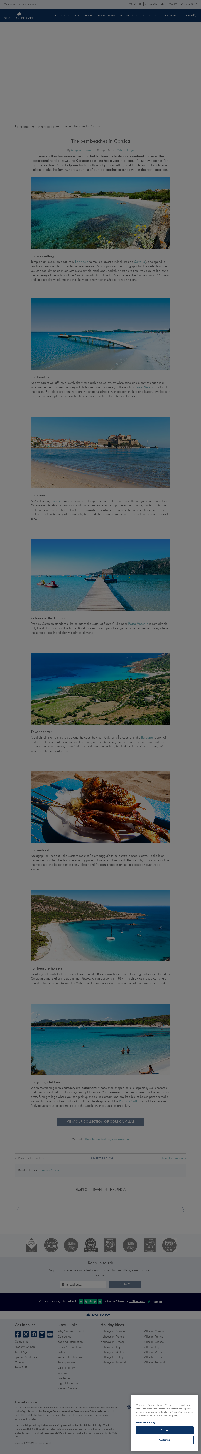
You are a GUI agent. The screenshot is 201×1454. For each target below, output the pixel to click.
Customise (164, 1440)
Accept (164, 1430)
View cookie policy (145, 1423)
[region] (164, 1423)
